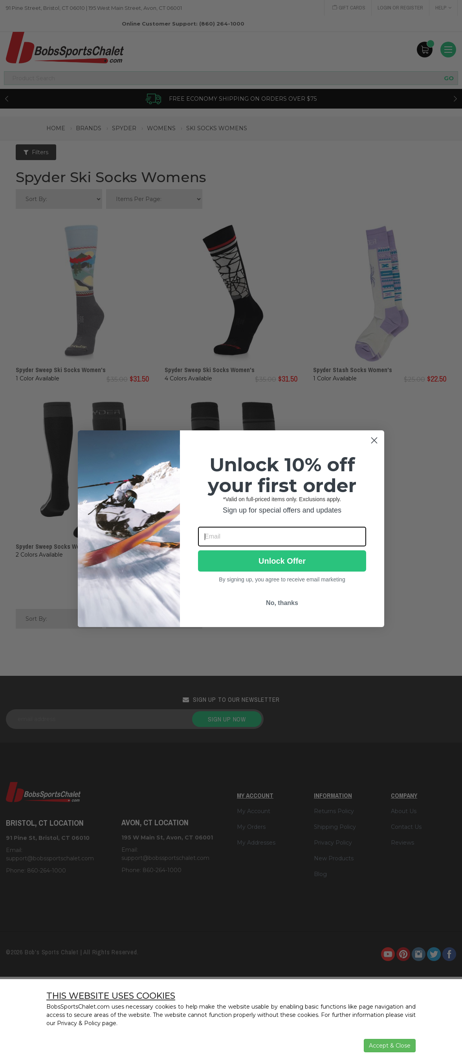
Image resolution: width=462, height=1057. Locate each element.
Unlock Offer (282, 561)
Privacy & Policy (79, 1023)
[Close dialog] (374, 440)
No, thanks (282, 603)
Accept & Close (390, 1045)
